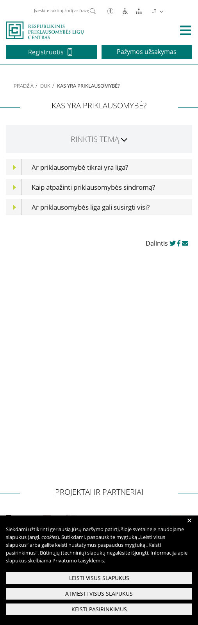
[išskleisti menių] (185, 30)
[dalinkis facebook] (178, 243)
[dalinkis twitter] (172, 243)
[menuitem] (156, 11)
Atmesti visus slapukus (99, 593)
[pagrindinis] (45, 29)
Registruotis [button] (50, 52)
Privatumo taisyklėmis (78, 560)
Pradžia (24, 85)
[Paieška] (93, 10)
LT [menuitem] (154, 11)
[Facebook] (110, 10)
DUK (45, 85)
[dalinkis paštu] (185, 243)
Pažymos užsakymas (147, 51)
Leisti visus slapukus (99, 578)
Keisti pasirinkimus (99, 609)
